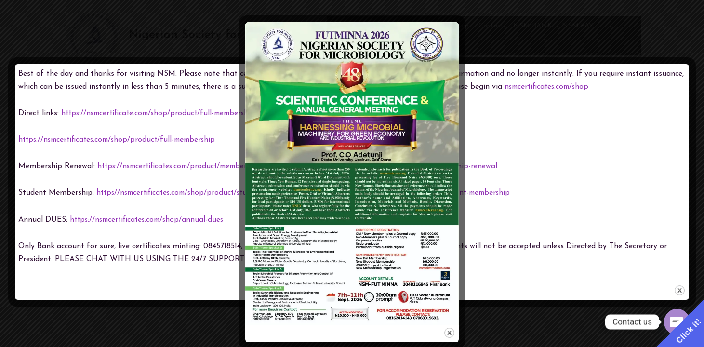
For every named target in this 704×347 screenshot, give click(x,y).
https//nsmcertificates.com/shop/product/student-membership (206, 193)
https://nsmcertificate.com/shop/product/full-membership (162, 113)
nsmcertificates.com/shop (549, 87)
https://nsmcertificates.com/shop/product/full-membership (121, 140)
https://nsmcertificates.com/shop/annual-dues (149, 220)
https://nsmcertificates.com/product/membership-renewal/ (199, 166)
